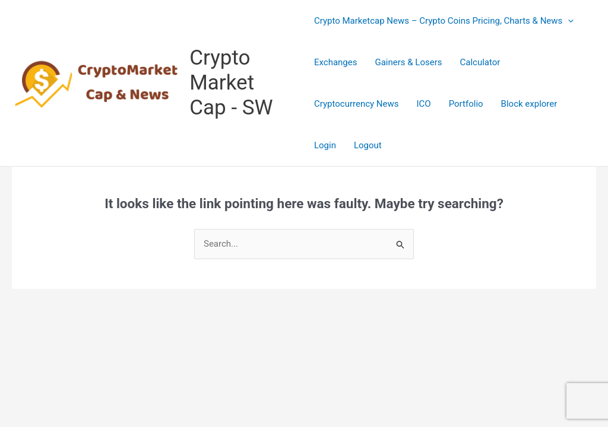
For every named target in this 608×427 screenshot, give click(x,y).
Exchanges (335, 62)
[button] (568, 21)
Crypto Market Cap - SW (231, 83)
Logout (368, 145)
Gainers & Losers (408, 62)
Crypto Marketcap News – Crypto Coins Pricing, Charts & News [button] (444, 21)
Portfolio (466, 103)
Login (325, 145)
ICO (424, 103)
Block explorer (529, 103)
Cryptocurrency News (356, 103)
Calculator (480, 62)
